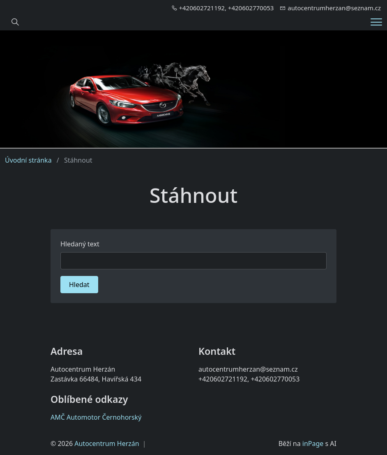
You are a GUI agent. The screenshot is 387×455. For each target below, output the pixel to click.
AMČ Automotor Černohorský (96, 417)
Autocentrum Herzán (106, 443)
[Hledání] (15, 22)
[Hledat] (193, 260)
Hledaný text (79, 243)
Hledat (79, 284)
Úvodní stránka (28, 160)
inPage (313, 443)
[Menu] (376, 21)
